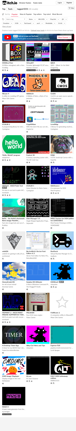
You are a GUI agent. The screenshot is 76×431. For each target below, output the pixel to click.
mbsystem (54, 284)
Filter (71, 8)
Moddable (49, 23)
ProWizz (5, 225)
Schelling (5, 68)
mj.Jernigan (6, 412)
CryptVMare (31, 124)
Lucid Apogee (55, 350)
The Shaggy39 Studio (33, 287)
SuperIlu (53, 160)
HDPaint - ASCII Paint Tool (12, 186)
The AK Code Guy (32, 160)
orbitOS (5, 251)
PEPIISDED (6, 381)
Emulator (6, 23)
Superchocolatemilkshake (10, 350)
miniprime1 (6, 157)
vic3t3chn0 (6, 256)
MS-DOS (41, 19)
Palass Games (30, 317)
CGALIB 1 (30, 186)
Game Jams (37, 3)
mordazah (5, 193)
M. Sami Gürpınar (32, 378)
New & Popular (26, 14)
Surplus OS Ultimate (34, 282)
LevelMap (54, 124)
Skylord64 (29, 223)
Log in (60, 3)
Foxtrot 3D (30, 155)
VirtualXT (30, 63)
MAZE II (5, 407)
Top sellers (37, 14)
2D (63, 19)
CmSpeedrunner (56, 98)
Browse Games (25, 3)
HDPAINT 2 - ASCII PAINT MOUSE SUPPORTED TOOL (13, 314)
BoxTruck (54, 251)
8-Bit (16, 23)
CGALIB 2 (6, 124)
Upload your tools (37, 30)
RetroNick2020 (31, 258)
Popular (15, 14)
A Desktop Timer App (10, 345)
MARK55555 (55, 381)
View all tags (7, 26)
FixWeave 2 (55, 313)
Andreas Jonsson (32, 68)
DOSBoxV (55, 282)
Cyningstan (6, 129)
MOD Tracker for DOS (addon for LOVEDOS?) (62, 219)
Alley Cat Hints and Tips (35, 345)
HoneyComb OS (8, 282)
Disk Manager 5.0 (33, 218)
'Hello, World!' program (11, 155)
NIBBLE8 (29, 94)
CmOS (53, 94)
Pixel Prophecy (55, 190)
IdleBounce (55, 186)
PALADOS (30, 313)
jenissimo (29, 98)
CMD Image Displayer (10, 376)
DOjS (53, 155)
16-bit (60, 23)
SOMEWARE (55, 225)
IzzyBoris (53, 256)
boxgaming (54, 68)
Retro (31, 19)
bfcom (28, 376)
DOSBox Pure (7, 63)
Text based (27, 23)
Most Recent (57, 14)
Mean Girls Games (8, 98)
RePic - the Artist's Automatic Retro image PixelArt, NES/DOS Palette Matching (13, 220)
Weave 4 (5, 94)
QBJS (53, 63)
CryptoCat (29, 129)
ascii (38, 23)
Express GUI (55, 345)
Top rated (47, 14)
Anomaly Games (7, 287)
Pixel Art (53, 19)
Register (69, 3)
